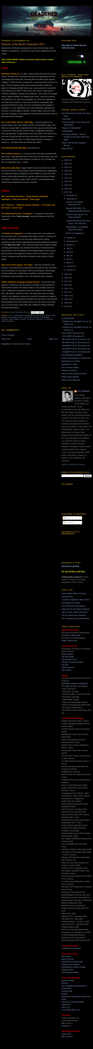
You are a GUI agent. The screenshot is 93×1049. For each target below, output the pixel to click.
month (36, 317)
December (70, 195)
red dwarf (14, 319)
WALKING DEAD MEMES (72, 355)
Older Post (53, 339)
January (69, 270)
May (68, 255)
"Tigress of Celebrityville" (71, 128)
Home (29, 339)
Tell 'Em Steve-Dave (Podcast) (74, 615)
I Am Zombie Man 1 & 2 (71, 1010)
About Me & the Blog (70, 566)
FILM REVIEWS (68, 318)
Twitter (64, 641)
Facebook (66, 635)
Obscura (65, 983)
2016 (66, 274)
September (71, 241)
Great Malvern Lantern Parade (74, 967)
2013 (66, 285)
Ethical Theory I (68, 654)
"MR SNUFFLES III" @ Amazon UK (75, 339)
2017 (10, 315)
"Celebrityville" (67, 131)
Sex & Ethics (67, 670)
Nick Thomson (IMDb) (70, 367)
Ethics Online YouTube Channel (74, 374)
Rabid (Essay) (67, 148)
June (68, 252)
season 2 (31, 319)
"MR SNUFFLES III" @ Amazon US (75, 342)
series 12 (40, 319)
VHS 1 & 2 (66, 1007)
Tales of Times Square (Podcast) (74, 612)
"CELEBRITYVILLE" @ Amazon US (76, 349)
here (38, 148)
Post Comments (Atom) (21, 344)
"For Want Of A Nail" (69, 686)
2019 (66, 185)
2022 (66, 174)
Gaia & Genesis (68, 667)
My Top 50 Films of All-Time (73, 571)
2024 (66, 167)
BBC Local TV (67, 1037)
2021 (66, 178)
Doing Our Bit (67, 991)
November (70, 199)
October (69, 238)
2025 (66, 164)
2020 (66, 181)
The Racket (66, 956)
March (69, 263)
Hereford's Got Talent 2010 (72, 962)
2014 (66, 281)
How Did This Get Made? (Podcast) (75, 609)
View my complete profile (73, 464)
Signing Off (66, 1004)
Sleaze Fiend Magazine (71, 380)
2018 (66, 189)
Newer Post (6, 339)
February (70, 266)
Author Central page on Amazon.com (76, 358)
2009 (66, 299)
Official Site (75, 635)
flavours (28, 317)
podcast (5, 319)
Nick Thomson (83, 391)
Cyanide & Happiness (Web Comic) (75, 600)
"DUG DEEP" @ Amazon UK (73, 333)
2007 (66, 306)
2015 (66, 278)
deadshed (12, 317)
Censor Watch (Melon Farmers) (74, 593)
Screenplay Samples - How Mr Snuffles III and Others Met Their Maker (75, 137)
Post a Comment (8, 335)
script (23, 319)
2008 (66, 303)
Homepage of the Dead (71, 603)
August (69, 245)
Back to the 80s (68, 959)
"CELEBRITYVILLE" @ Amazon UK (76, 345)
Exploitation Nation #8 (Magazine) (75, 683)
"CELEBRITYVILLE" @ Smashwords (76, 352)
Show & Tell (66, 1034)
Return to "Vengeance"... (75, 233)
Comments (68, 523)
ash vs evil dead (43, 315)
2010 (66, 296)
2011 (66, 292)
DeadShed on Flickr (69, 364)
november (45, 317)
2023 (66, 171)
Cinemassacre (67, 597)
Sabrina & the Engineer (71, 964)
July (68, 248)
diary (20, 317)
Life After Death (68, 657)
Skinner (65, 994)
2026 (66, 160)
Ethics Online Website (70, 377)
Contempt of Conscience (71, 948)
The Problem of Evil (69, 659)
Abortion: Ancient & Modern (72, 662)
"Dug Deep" (66, 119)
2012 (66, 288)
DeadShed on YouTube (71, 361)
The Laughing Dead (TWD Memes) (75, 618)
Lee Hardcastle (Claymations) (73, 606)
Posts (66, 518)
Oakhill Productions (69, 370)
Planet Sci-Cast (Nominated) (73, 1002)
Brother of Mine (68, 980)
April (68, 259)
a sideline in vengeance (24, 315)
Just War (65, 665)
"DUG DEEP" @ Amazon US (73, 336)
